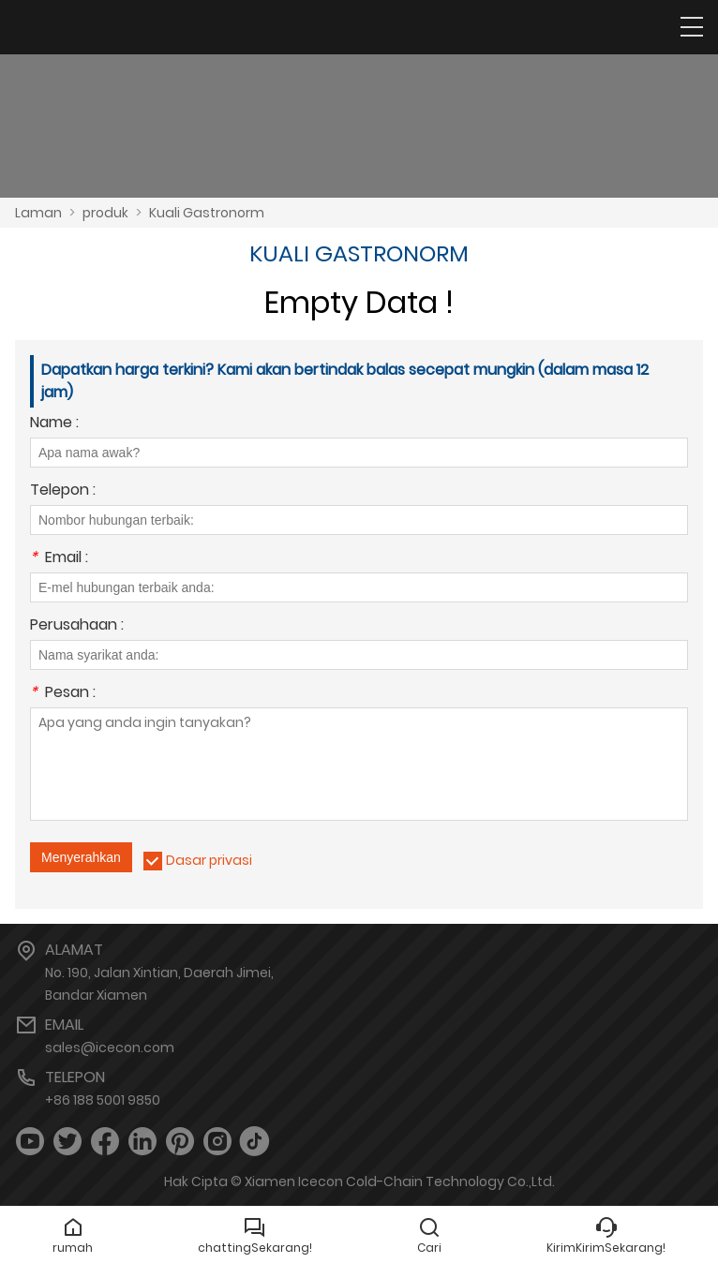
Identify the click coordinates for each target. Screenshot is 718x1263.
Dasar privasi (209, 860)
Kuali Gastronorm (206, 212)
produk (105, 212)
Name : (54, 424)
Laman (38, 212)
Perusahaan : (77, 626)
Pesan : (63, 694)
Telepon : (63, 491)
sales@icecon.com (109, 1047)
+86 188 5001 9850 (102, 1100)
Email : (59, 559)
